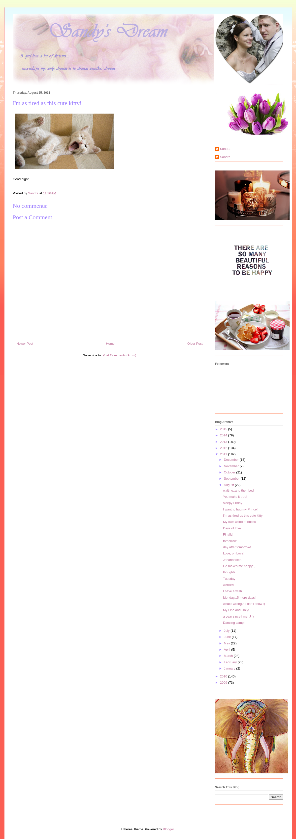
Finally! (228, 534)
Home (110, 343)
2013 (224, 442)
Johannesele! (232, 560)
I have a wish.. (233, 591)
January (230, 668)
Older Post (194, 343)
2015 (224, 429)
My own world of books (239, 522)
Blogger (168, 829)
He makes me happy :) (239, 566)
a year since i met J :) (238, 616)
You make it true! (235, 497)
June (228, 637)
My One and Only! (236, 610)
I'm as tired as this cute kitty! (243, 515)
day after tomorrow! (237, 547)
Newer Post (25, 343)
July (227, 630)
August (229, 485)
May (227, 643)
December (232, 459)
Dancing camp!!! (234, 623)
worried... (229, 585)
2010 (224, 676)
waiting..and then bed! (239, 490)
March (229, 656)
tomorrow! (230, 541)
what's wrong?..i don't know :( (244, 604)
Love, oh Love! (233, 553)
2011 (224, 454)
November (232, 466)
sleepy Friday (232, 503)
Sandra (225, 149)
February (231, 662)
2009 (224, 682)
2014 (224, 435)
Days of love (232, 528)
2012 (224, 448)
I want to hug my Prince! (240, 509)
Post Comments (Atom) (119, 355)
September (232, 478)
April (227, 649)
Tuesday (229, 579)
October (230, 472)
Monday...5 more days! (239, 597)
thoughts (229, 572)
